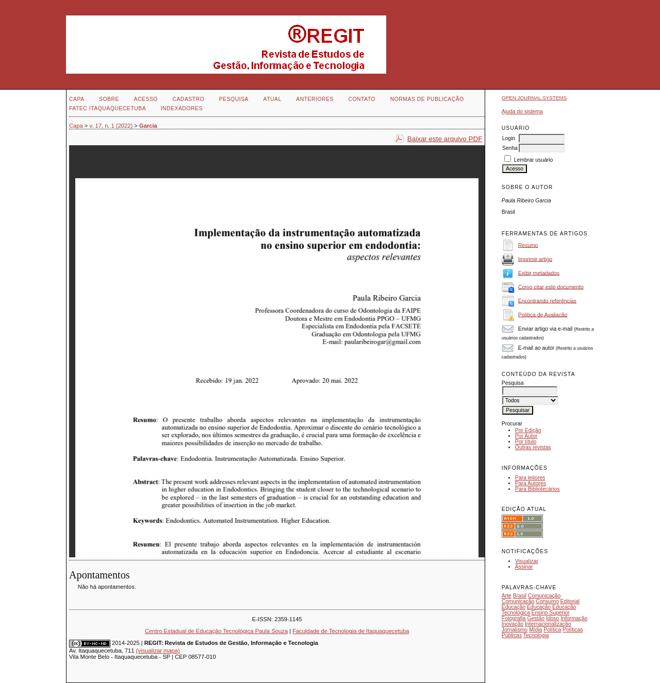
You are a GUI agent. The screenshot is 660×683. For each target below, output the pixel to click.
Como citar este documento (551, 286)
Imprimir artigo (535, 259)
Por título (526, 442)
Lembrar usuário (533, 160)
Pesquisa (234, 99)
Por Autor (526, 436)
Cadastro (188, 99)
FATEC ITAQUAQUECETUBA (107, 108)
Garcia (148, 126)
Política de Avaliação (543, 314)
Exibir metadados (538, 273)
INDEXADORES (182, 108)
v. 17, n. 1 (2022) (111, 126)
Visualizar (526, 561)
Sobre (109, 99)
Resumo (528, 245)
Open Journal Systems (534, 97)
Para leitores (530, 478)
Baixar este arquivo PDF (445, 139)
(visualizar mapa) (158, 650)
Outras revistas (533, 447)
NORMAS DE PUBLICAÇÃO (427, 99)
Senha (510, 148)
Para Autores (530, 483)
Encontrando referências (547, 300)
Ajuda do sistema (522, 111)
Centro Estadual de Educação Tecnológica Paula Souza (216, 631)
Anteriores (315, 99)
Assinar (524, 567)
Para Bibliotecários (537, 489)
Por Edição (528, 430)
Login (508, 138)
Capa (77, 99)
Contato (361, 99)
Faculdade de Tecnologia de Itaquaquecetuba (350, 631)
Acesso (146, 99)
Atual (272, 99)
